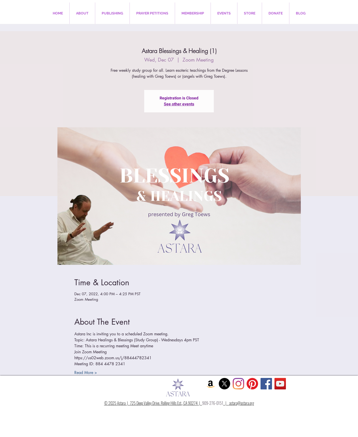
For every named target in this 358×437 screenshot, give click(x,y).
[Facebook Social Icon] (266, 383)
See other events (179, 104)
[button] (82, 13)
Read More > (85, 372)
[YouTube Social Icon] (280, 383)
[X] (224, 383)
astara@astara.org (241, 403)
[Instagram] (238, 383)
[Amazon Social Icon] (210, 383)
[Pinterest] (252, 383)
